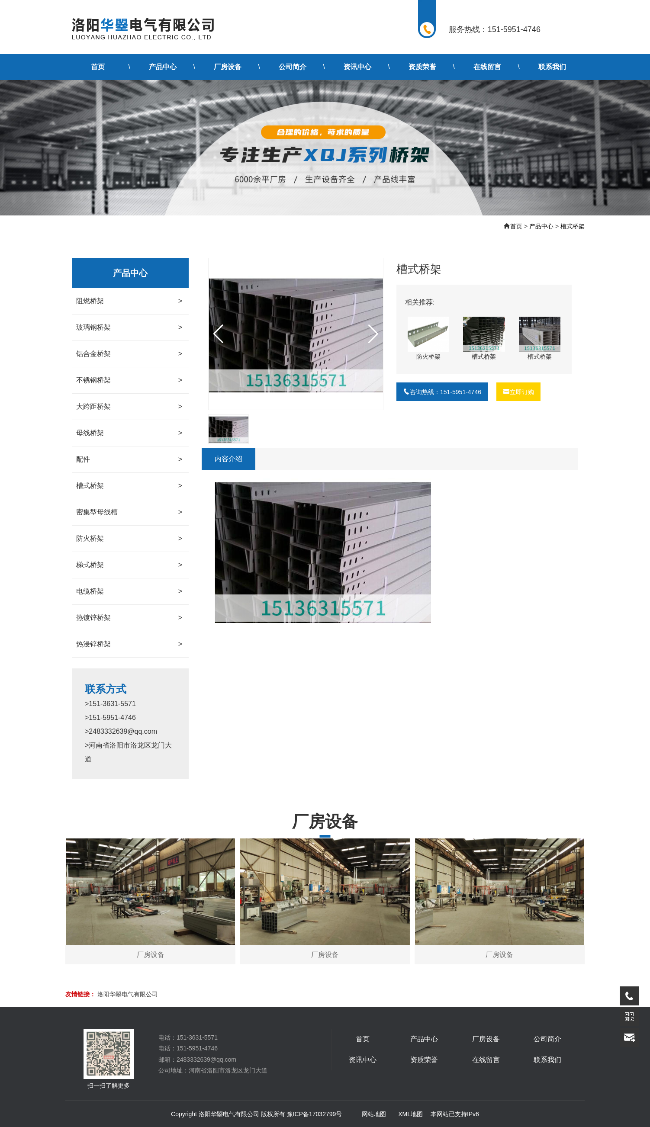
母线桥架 (129, 433)
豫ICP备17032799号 (314, 1114)
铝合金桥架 (129, 354)
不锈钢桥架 (129, 380)
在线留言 (487, 67)
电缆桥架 (129, 591)
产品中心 (163, 67)
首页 (98, 67)
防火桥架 (129, 539)
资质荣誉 (422, 67)
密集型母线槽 (129, 512)
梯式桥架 (129, 565)
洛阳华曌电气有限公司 (127, 994)
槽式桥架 (572, 226)
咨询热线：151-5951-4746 (442, 392)
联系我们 (552, 67)
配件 (129, 459)
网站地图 (374, 1114)
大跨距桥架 (129, 407)
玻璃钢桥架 (129, 327)
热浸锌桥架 (129, 644)
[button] (373, 334)
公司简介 (292, 67)
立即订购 (518, 392)
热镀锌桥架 (129, 618)
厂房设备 (227, 67)
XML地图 (410, 1114)
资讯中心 (357, 67)
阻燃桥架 (129, 301)
